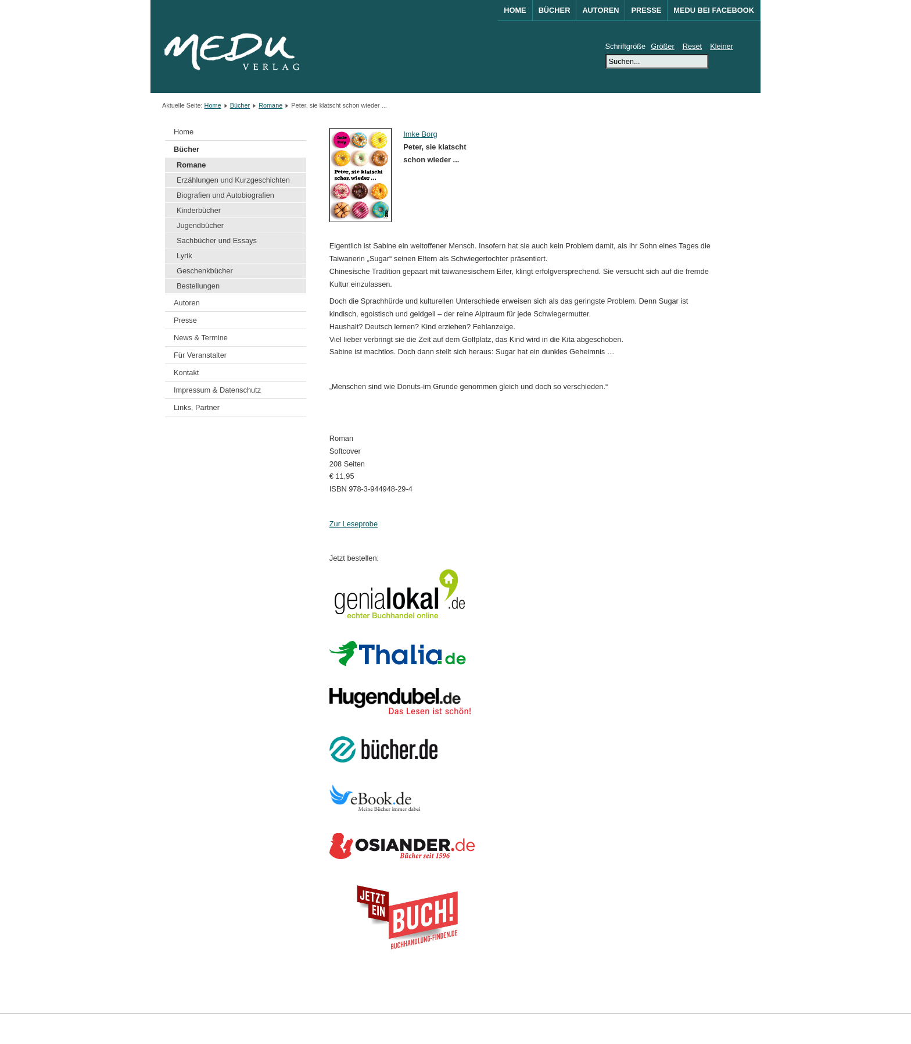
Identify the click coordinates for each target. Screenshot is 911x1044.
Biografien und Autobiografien (225, 195)
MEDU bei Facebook (713, 10)
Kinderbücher (199, 210)
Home (515, 10)
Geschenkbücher (205, 270)
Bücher (555, 10)
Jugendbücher (200, 225)
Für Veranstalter (200, 355)
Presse (646, 10)
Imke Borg (420, 134)
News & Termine (201, 337)
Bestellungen (198, 286)
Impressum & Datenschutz (217, 390)
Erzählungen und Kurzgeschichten (233, 180)
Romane (270, 105)
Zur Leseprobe (353, 523)
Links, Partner (197, 407)
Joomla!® (739, 1028)
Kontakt (186, 372)
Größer (663, 46)
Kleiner (721, 46)
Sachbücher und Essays (217, 240)
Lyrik (184, 255)
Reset (692, 46)
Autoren (600, 10)
